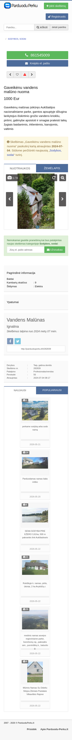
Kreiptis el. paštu (37, 63)
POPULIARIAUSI (52, 390)
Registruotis (57, 16)
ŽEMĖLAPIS (52, 168)
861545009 (37, 55)
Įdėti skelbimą (56, 5)
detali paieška (59, 27)
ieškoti (42, 27)
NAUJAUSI (20, 390)
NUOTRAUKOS (20, 168)
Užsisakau (55, 249)
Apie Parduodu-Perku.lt (54, 729)
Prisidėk (32, 729)
